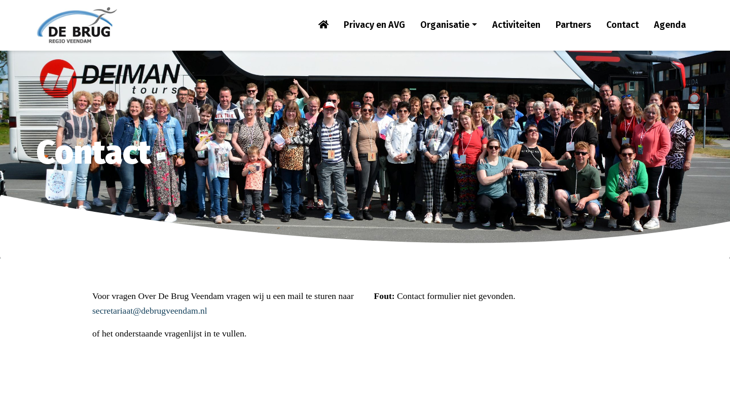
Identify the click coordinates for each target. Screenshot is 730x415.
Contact (622, 24)
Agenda (670, 24)
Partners (573, 24)
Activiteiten (516, 24)
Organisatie (444, 24)
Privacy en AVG (374, 24)
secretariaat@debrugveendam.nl (149, 311)
